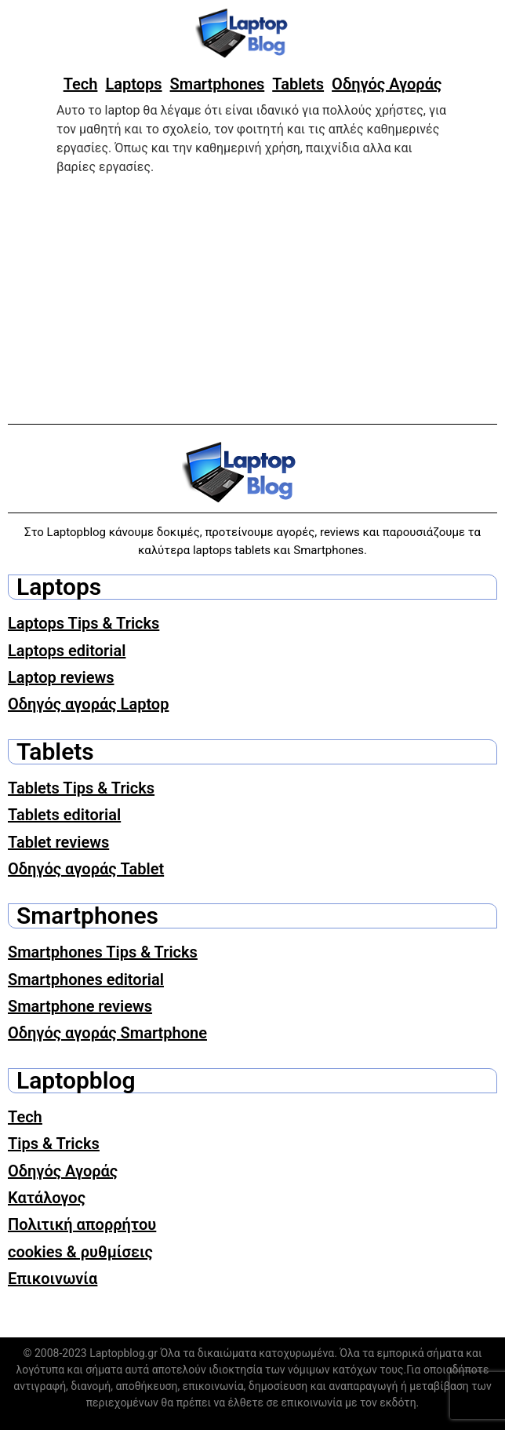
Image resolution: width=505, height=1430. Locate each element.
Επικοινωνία (52, 1278)
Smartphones (217, 84)
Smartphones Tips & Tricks (103, 952)
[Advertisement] (252, 297)
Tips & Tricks (54, 1143)
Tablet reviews (58, 842)
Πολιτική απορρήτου (82, 1224)
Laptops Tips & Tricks (83, 623)
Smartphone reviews (80, 1006)
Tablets (298, 84)
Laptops (133, 84)
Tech (81, 84)
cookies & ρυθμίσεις (80, 1251)
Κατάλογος (46, 1197)
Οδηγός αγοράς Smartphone (107, 1032)
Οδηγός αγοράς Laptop (88, 704)
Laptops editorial (66, 650)
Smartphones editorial (86, 979)
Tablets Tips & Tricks (81, 788)
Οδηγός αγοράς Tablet (86, 868)
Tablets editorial (64, 814)
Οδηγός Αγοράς (386, 84)
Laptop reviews (61, 677)
